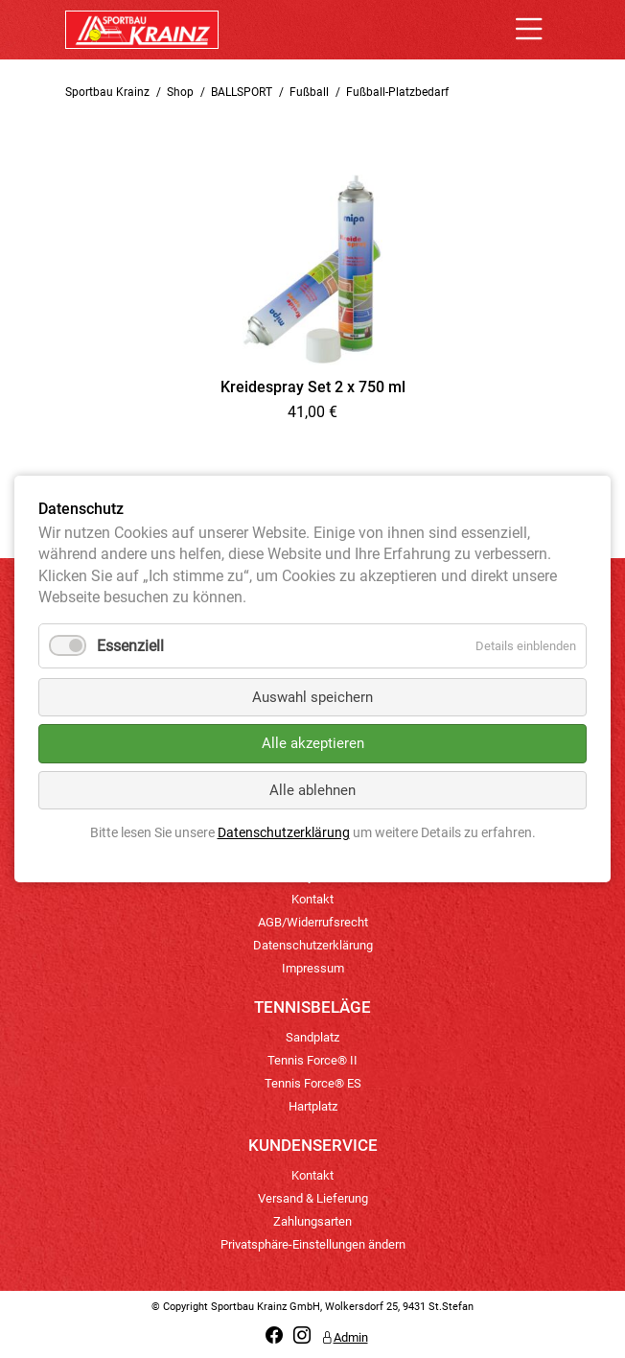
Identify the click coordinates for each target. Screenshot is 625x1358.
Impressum (313, 968)
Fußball (309, 92)
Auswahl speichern (312, 697)
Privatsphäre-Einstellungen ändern (312, 1244)
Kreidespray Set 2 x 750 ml (312, 387)
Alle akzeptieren (313, 743)
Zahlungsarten (312, 1221)
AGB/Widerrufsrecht (313, 922)
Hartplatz (313, 1106)
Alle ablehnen (312, 790)
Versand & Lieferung (313, 1198)
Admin (344, 1337)
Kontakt (312, 899)
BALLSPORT (241, 92)
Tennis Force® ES (313, 1083)
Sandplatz (312, 1037)
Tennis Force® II (312, 1060)
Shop (180, 92)
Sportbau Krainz (107, 92)
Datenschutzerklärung (313, 945)
